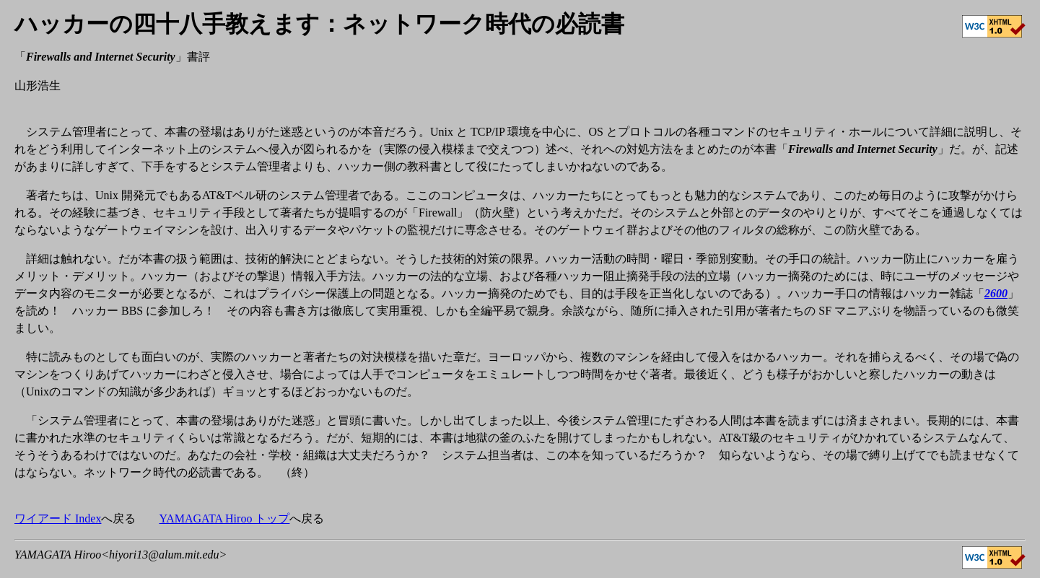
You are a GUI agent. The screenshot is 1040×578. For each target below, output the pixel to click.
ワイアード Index (57, 518)
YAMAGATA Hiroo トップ (224, 518)
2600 (996, 293)
